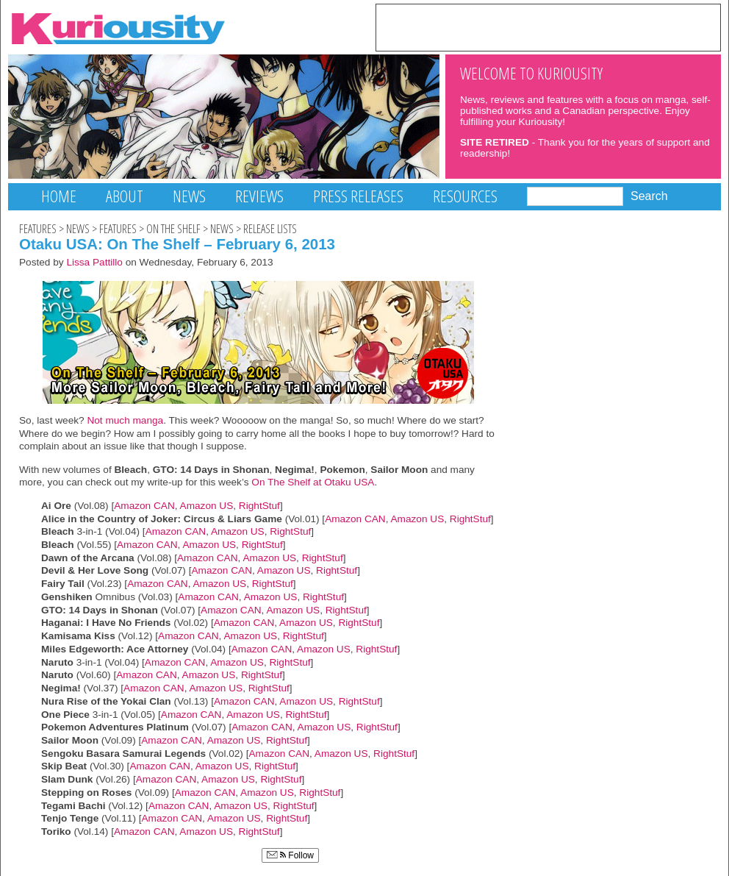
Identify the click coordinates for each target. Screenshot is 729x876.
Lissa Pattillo (94, 262)
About (124, 196)
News (189, 196)
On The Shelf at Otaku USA (312, 482)
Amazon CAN (144, 505)
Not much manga (125, 420)
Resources (465, 196)
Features (38, 229)
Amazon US (207, 505)
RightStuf (259, 505)
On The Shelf (173, 229)
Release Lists (270, 229)
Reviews (259, 196)
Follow (290, 855)
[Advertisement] (548, 26)
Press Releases (358, 196)
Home (58, 196)
